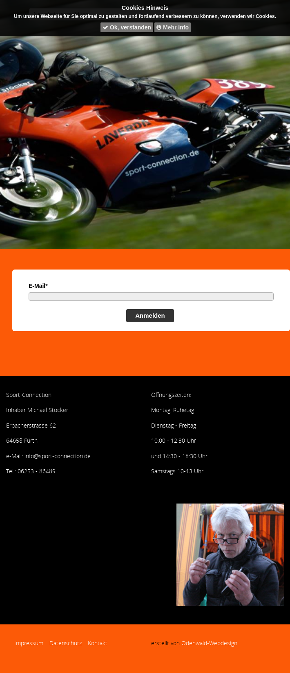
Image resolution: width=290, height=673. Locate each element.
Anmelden (150, 315)
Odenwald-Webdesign (209, 643)
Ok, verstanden (127, 27)
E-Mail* (38, 286)
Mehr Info (172, 27)
